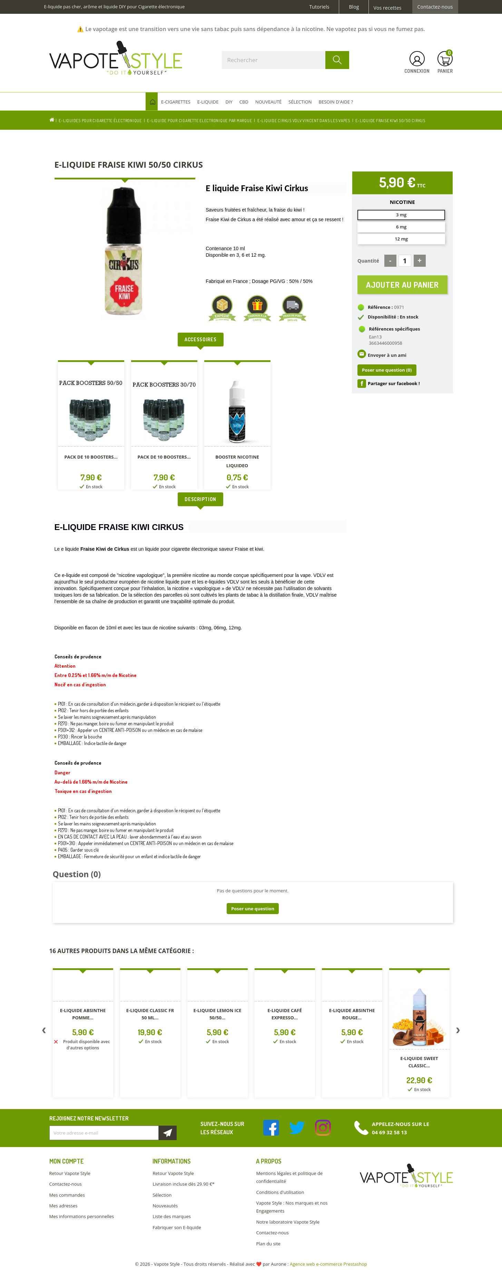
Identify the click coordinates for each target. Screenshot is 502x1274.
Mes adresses (63, 1206)
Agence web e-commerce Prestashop (328, 1264)
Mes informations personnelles (81, 1216)
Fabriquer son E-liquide (176, 1227)
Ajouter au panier (402, 285)
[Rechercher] (286, 60)
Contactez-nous (435, 6)
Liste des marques (171, 1216)
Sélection (161, 1195)
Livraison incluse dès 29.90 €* (183, 1184)
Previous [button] (44, 1031)
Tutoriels (319, 6)
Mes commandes (67, 1195)
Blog (354, 6)
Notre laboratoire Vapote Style (287, 1222)
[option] (91, 426)
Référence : (380, 308)
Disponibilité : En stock (393, 317)
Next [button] (458, 1031)
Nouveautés (165, 1206)
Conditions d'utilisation (280, 1192)
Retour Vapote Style (69, 1173)
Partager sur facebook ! (394, 384)
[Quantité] (404, 261)
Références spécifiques (394, 329)
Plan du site (268, 1244)
